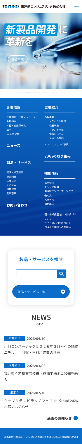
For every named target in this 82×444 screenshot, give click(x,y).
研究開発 (11, 176)
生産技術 (11, 180)
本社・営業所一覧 (16, 125)
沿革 (9, 129)
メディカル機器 (57, 121)
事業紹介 (51, 107)
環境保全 (11, 189)
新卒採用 (49, 183)
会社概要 (11, 121)
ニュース (13, 145)
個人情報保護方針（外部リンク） (57, 216)
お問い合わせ (17, 205)
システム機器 (56, 138)
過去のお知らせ (59, 418)
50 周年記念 (13, 133)
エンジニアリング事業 (56, 144)
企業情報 (14, 107)
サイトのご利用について (57, 222)
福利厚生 (49, 203)
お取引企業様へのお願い (57, 227)
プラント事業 (56, 129)
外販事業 (49, 117)
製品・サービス (19, 162)
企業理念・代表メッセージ (21, 117)
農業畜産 (11, 193)
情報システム (56, 133)
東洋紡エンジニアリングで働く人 (58, 193)
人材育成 (49, 199)
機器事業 (54, 125)
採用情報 (51, 173)
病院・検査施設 (15, 172)
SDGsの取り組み (57, 156)
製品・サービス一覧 (31, 291)
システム (11, 184)
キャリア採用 (51, 187)
